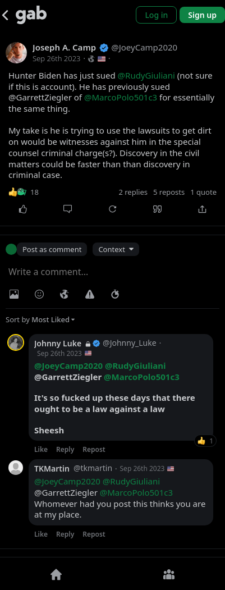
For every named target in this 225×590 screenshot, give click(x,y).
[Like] (22, 209)
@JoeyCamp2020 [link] (68, 365)
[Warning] (90, 294)
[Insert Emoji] (39, 294)
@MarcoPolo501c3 (120, 97)
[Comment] (67, 209)
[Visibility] (64, 294)
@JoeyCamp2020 (67, 481)
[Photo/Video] (14, 294)
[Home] (56, 573)
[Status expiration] (115, 294)
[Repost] (112, 209)
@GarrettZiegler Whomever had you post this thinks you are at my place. (119, 498)
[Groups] (169, 573)
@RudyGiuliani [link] (135, 365)
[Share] (202, 209)
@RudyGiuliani (146, 75)
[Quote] (157, 209)
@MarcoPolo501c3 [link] (142, 376)
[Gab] (31, 15)
